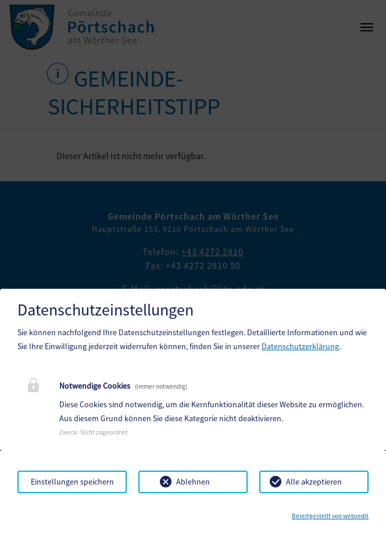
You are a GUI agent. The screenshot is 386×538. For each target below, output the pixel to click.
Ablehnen (193, 481)
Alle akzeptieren (314, 481)
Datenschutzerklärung (300, 346)
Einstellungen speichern (72, 481)
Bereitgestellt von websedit (330, 516)
